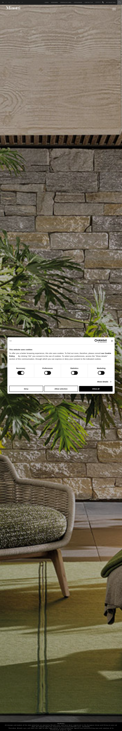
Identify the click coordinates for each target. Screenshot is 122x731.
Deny (26, 389)
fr (12, 2)
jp (22, 2)
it (6, 2)
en (3, 2)
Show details (102, 382)
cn (19, 2)
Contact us (89, 2)
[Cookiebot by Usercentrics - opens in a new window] (96, 341)
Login (47, 2)
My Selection (114, 2)
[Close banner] (112, 341)
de (9, 2)
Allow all (95, 389)
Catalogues (78, 2)
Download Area (65, 2)
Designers (54, 2)
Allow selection (60, 389)
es (15, 2)
